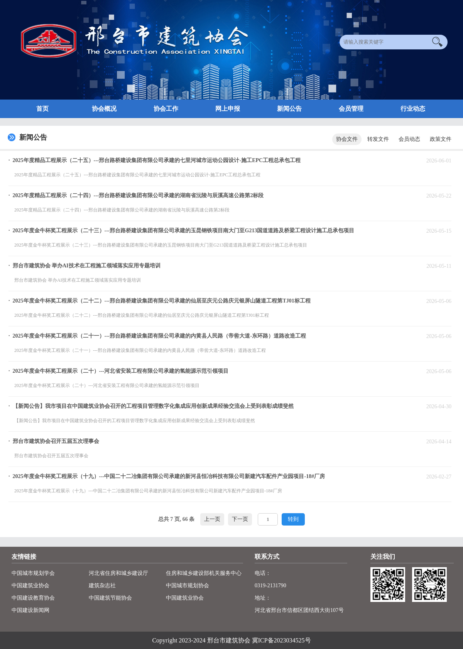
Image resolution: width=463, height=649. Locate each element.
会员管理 (351, 108)
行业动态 (412, 108)
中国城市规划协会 (187, 585)
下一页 (240, 519)
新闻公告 (289, 108)
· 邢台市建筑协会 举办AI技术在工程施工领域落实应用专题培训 (84, 266)
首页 (42, 108)
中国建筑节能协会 (110, 598)
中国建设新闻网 (30, 610)
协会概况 (104, 108)
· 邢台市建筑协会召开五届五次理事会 (53, 441)
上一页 (212, 519)
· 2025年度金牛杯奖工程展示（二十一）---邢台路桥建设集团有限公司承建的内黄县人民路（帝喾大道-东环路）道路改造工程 (157, 336)
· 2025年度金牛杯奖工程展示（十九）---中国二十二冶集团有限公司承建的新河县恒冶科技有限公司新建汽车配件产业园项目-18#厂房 (166, 476)
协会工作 (166, 108)
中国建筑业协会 (30, 585)
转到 (293, 519)
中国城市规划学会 (33, 573)
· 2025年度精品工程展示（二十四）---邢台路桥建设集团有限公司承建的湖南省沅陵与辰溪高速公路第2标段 (136, 195)
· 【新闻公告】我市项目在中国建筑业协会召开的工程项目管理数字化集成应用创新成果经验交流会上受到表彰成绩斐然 (151, 406)
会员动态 (409, 139)
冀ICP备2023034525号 (281, 640)
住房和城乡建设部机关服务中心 (204, 573)
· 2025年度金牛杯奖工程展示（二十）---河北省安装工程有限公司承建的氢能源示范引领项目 (118, 371)
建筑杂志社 (102, 585)
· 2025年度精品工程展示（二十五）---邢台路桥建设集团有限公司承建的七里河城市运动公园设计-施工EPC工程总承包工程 (154, 160)
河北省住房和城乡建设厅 (118, 573)
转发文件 (378, 139)
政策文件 (440, 139)
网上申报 (227, 108)
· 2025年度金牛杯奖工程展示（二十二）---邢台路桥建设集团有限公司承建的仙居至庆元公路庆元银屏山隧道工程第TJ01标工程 (159, 301)
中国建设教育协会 (33, 598)
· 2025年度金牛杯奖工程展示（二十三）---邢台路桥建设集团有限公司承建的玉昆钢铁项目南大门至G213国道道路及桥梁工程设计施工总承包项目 (181, 230)
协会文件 (347, 139)
